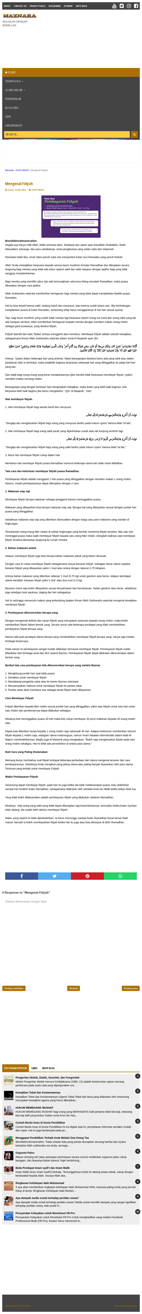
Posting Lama (130, 988)
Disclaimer (55, 6)
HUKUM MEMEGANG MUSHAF (34, 1107)
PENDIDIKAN (13, 99)
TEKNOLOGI (12, 81)
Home (10, 72)
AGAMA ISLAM (13, 90)
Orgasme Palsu (25, 1152)
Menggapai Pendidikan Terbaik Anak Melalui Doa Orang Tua (52, 1137)
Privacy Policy (37, 6)
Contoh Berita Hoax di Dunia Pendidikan (40, 1122)
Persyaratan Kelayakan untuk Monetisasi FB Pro (45, 1213)
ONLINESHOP (13, 125)
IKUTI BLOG (81, 6)
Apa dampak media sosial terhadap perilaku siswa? (47, 1198)
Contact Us (20, 6)
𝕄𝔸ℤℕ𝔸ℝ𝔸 (25, 1306)
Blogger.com (131, 1306)
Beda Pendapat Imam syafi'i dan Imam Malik (43, 1167)
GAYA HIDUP (38, 190)
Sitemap (68, 6)
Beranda (74, 988)
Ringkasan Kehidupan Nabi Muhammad (40, 1183)
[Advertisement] (91, 38)
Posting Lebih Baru (14, 988)
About (7, 6)
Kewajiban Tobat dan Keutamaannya (38, 1092)
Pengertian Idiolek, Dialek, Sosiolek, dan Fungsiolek (47, 1077)
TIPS (8, 116)
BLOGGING (12, 108)
